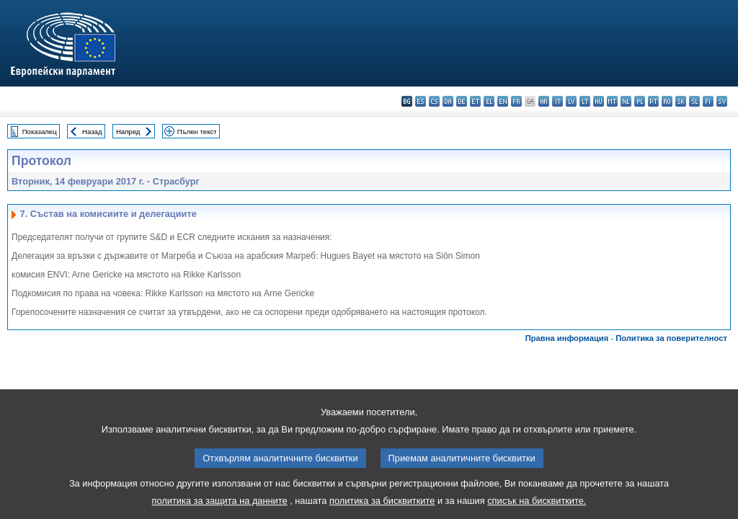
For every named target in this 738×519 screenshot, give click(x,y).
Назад (92, 132)
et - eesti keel (475, 101)
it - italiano (557, 101)
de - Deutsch (461, 101)
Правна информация (567, 338)
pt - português (653, 101)
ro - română (667, 101)
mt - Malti (612, 101)
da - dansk (448, 101)
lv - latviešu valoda (571, 101)
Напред (128, 132)
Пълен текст (197, 132)
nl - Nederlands (626, 101)
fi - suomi (708, 101)
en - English (502, 101)
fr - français (516, 101)
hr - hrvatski (543, 101)
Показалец (39, 132)
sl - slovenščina (694, 101)
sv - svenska (721, 101)
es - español (420, 101)
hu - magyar (598, 101)
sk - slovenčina (680, 101)
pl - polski (639, 101)
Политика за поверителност (671, 338)
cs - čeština (434, 101)
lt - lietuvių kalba (584, 101)
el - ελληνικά (489, 101)
